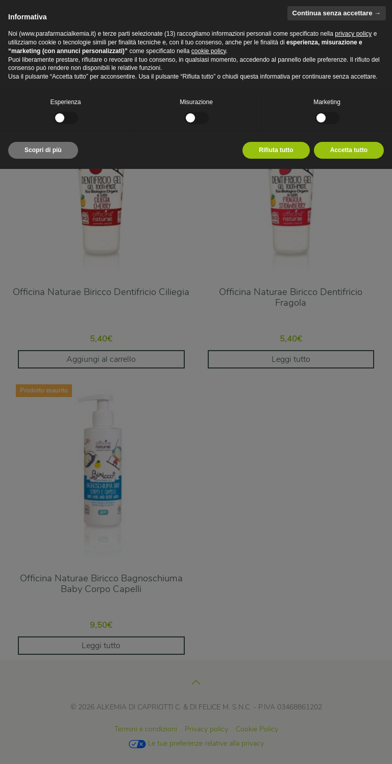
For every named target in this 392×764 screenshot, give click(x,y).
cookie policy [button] (208, 51)
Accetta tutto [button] (349, 150)
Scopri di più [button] (43, 150)
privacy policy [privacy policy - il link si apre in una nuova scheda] (353, 33)
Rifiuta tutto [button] (276, 150)
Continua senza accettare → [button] (336, 13)
